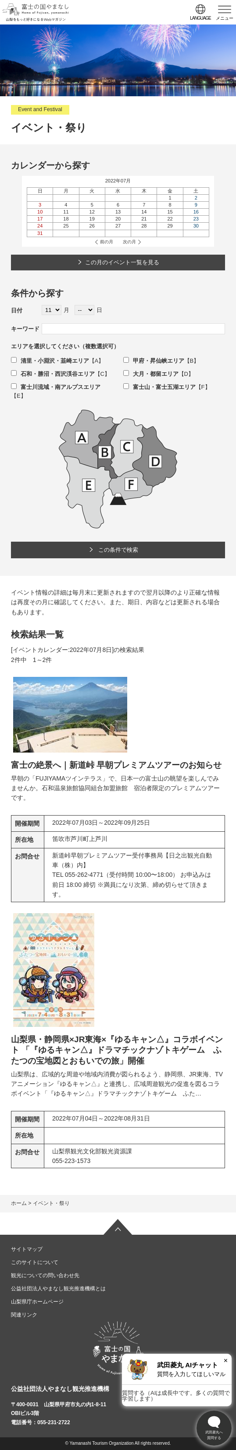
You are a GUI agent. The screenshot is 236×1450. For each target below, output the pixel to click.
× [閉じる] (226, 1360)
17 (40, 218)
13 (118, 211)
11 (65, 211)
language (200, 18)
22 (169, 218)
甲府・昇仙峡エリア (153, 360)
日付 (16, 310)
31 (40, 233)
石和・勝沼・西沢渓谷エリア (53, 374)
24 (40, 225)
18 (65, 218)
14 (144, 211)
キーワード (25, 329)
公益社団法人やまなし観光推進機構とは (58, 1288)
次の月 (129, 241)
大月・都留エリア (151, 374)
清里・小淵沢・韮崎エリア (50, 360)
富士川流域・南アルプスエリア (55, 387)
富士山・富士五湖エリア (159, 387)
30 (196, 225)
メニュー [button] (224, 18)
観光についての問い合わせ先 (45, 1275)
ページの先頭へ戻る (118, 1227)
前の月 (106, 241)
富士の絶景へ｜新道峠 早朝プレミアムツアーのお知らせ (116, 765)
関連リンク (24, 1314)
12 (92, 211)
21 (144, 218)
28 (144, 225)
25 (65, 225)
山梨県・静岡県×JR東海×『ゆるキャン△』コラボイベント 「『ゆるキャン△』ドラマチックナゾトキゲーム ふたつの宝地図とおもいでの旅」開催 (117, 1050)
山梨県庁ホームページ (37, 1301)
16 (196, 211)
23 (196, 218)
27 (118, 225)
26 (92, 225)
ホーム (19, 1203)
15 (169, 211)
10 (40, 211)
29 (169, 225)
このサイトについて (34, 1262)
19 (92, 218)
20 (118, 218)
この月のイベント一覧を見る (122, 262)
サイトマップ (27, 1249)
